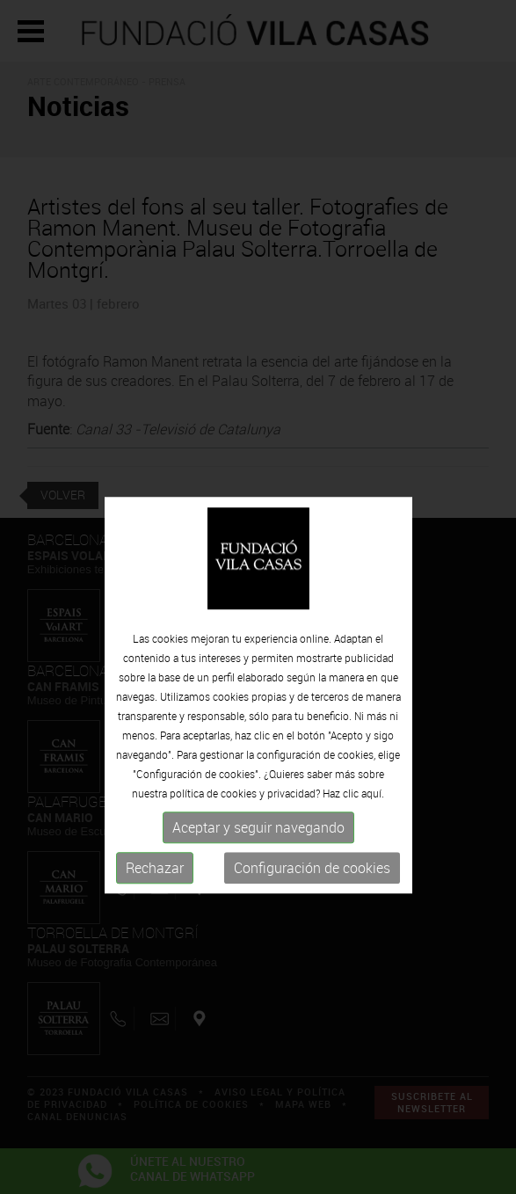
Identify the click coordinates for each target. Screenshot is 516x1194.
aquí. (372, 819)
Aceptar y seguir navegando (258, 853)
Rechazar (155, 894)
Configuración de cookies (312, 894)
